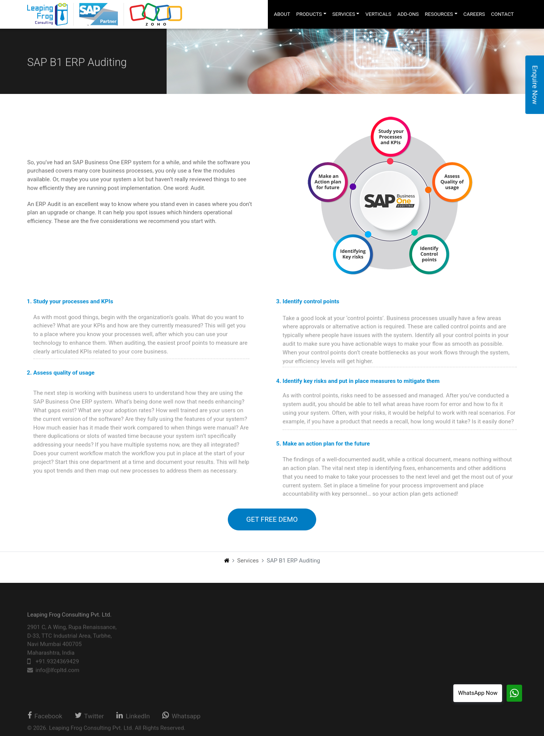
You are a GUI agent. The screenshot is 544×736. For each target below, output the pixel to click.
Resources (389, 672)
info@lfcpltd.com (57, 678)
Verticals (387, 647)
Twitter (89, 718)
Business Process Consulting (298, 673)
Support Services (282, 644)
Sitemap (446, 660)
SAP (175, 634)
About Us (387, 635)
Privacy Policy (453, 647)
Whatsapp (181, 718)
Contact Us (450, 635)
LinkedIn (133, 718)
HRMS (178, 664)
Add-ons (386, 660)
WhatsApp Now (478, 693)
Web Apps (183, 673)
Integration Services (286, 693)
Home (383, 623)
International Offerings (289, 654)
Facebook (44, 718)
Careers (445, 623)
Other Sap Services (285, 664)
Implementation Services (292, 634)
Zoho (177, 644)
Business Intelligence (197, 654)
